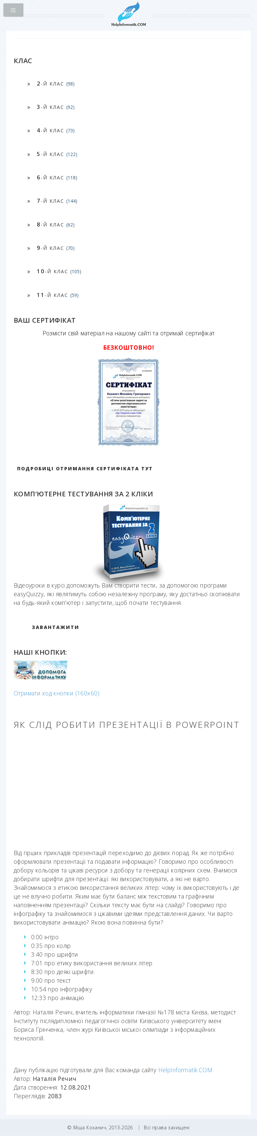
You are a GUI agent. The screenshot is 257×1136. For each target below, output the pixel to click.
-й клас (56, 83)
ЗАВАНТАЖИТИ (55, 627)
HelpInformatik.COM (185, 1070)
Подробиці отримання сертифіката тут (85, 468)
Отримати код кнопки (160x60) (56, 693)
